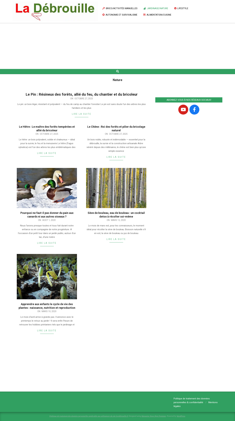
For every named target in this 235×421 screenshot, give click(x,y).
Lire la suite (81, 114)
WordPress (181, 416)
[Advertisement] (117, 46)
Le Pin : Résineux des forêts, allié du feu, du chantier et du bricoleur (82, 94)
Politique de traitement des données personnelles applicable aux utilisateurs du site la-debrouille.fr (88, 416)
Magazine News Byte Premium (153, 416)
